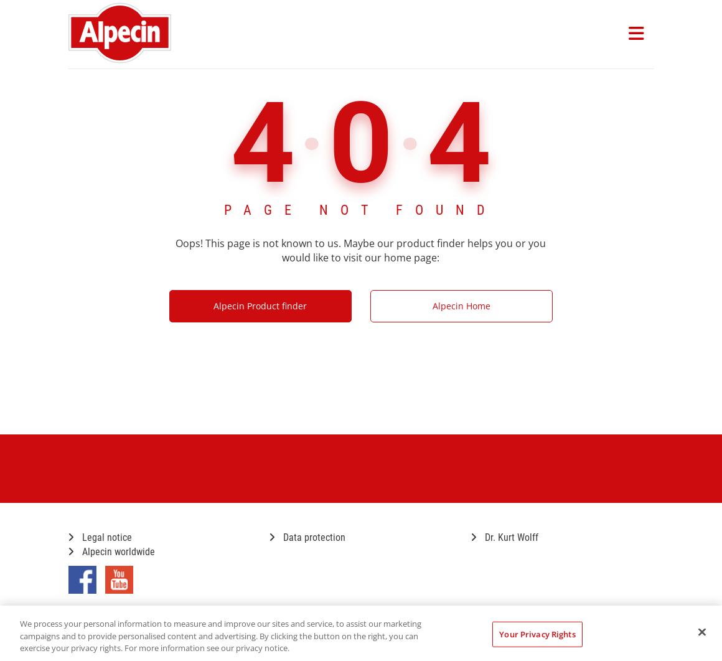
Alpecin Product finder (260, 306)
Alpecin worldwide (111, 552)
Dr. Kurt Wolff (504, 537)
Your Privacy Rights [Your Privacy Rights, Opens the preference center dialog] (537, 633)
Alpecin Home (461, 306)
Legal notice (100, 537)
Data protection (307, 537)
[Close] (702, 631)
